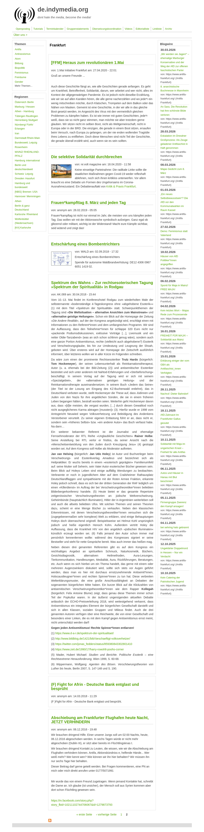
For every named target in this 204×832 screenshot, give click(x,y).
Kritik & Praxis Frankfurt (121, 186)
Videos (128, 28)
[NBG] (18, 191)
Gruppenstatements (78, 28)
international (33, 160)
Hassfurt (30, 178)
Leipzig (29, 173)
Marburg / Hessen (25, 106)
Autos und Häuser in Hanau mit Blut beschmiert (171, 477)
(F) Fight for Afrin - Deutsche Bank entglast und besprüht (95, 686)
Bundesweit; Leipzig (26, 142)
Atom (18, 58)
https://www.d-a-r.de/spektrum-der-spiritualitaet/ (84, 633)
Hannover (20, 196)
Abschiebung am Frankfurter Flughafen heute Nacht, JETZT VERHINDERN (100, 719)
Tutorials (38, 28)
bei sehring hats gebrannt (174, 527)
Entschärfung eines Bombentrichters (85, 244)
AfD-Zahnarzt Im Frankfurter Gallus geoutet (170, 419)
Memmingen (33, 196)
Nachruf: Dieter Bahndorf (174, 393)
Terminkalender (54, 28)
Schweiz (19, 173)
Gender (19, 81)
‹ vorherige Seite (106, 814)
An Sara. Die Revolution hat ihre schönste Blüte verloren (173, 110)
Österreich (20, 102)
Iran (17, 133)
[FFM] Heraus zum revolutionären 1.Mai (87, 62)
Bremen (27, 191)
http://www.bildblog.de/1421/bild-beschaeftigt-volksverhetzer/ (92, 638)
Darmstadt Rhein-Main (27, 138)
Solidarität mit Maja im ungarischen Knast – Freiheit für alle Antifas (172, 448)
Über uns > (20, 34)
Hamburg (20, 160)
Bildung (19, 63)
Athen (18, 201)
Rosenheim (21, 147)
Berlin (30, 102)
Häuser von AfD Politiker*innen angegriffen (169, 260)
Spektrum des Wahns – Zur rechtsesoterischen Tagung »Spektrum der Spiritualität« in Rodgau (102, 284)
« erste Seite (84, 814)
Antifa (18, 49)
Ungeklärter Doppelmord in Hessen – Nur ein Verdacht (174, 552)
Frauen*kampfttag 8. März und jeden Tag (88, 202)
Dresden (19, 178)
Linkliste (157, 28)
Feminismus (21, 72)
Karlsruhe (20, 214)
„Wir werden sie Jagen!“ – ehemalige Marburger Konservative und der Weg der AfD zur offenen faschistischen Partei (174, 62)
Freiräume (20, 77)
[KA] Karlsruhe (23, 227)
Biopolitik (20, 68)
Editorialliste (142, 28)
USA (35, 191)
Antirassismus (22, 54)
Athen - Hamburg (24, 111)
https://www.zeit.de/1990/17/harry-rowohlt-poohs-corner (89, 649)
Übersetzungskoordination (106, 28)
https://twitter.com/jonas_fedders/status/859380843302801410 (93, 644)
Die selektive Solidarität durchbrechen (86, 157)
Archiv (168, 28)
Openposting (23, 28)
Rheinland (32, 214)
